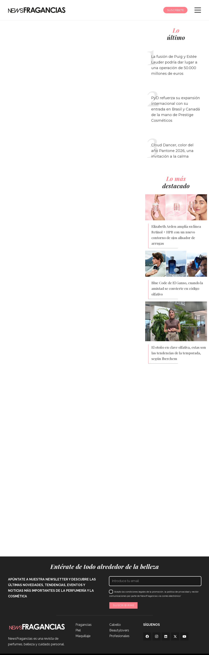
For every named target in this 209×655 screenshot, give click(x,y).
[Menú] (198, 10)
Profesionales (119, 636)
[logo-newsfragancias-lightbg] (36, 10)
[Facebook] (147, 636)
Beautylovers (119, 630)
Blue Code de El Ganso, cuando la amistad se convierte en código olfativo (177, 288)
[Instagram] (156, 636)
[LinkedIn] (166, 636)
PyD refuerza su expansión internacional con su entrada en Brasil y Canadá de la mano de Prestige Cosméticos (175, 109)
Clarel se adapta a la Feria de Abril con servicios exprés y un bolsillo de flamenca (36, 537)
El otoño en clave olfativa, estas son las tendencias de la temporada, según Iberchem (178, 353)
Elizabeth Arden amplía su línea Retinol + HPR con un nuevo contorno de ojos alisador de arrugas (176, 234)
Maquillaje (83, 636)
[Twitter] (175, 636)
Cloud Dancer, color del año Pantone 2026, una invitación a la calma (172, 151)
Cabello (115, 625)
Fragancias (84, 625)
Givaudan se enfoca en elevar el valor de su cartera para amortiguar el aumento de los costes (106, 534)
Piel (78, 630)
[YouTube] (184, 636)
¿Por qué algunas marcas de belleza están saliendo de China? (85, 414)
